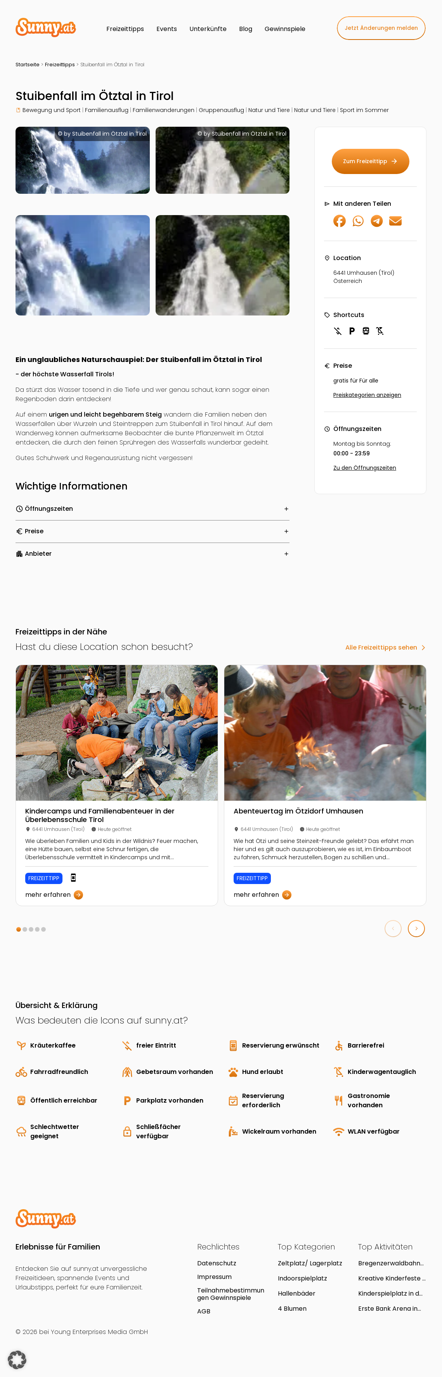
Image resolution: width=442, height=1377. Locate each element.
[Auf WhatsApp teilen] (358, 225)
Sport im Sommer (364, 110)
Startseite (28, 64)
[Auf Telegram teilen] (377, 225)
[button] (18, 929)
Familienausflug (106, 110)
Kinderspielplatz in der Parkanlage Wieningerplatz (392, 1293)
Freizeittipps (60, 64)
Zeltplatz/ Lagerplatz (310, 1263)
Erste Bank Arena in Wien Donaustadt (388, 1308)
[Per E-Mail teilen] (395, 225)
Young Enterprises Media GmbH (99, 1331)
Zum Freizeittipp (370, 161)
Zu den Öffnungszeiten (364, 468)
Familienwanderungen (163, 110)
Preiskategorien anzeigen (367, 395)
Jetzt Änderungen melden (381, 28)
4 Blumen (292, 1308)
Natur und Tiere (269, 110)
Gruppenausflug (221, 110)
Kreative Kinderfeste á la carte (392, 1278)
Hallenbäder (296, 1293)
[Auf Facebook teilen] (339, 225)
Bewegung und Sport (52, 110)
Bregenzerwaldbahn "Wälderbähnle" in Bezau (389, 1263)
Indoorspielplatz (302, 1278)
